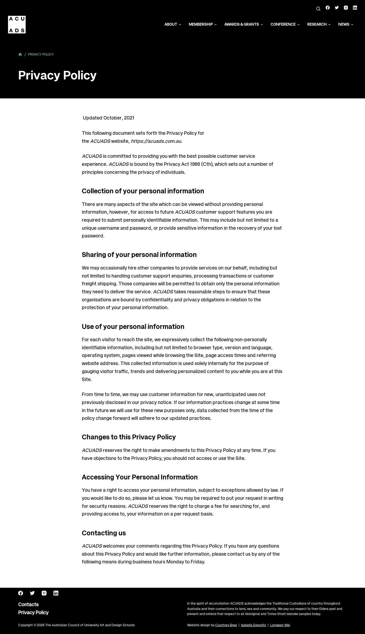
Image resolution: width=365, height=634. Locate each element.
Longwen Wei (280, 625)
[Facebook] (328, 8)
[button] (180, 25)
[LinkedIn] (355, 8)
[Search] (318, 9)
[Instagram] (346, 8)
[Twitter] (337, 8)
